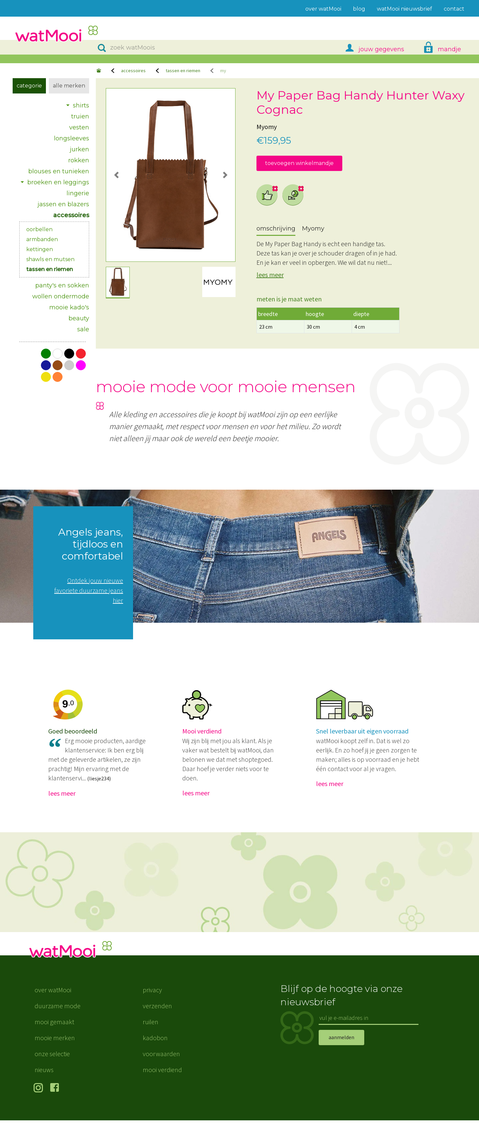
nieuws (44, 1075)
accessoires (133, 71)
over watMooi (53, 995)
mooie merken (55, 1043)
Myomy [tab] (313, 228)
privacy (152, 995)
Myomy (266, 126)
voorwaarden (161, 1059)
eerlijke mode (267, 195)
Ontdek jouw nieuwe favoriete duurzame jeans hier (88, 590)
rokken (78, 160)
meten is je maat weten (289, 299)
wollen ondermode (60, 296)
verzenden (157, 1011)
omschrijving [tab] (275, 228)
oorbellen (39, 229)
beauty (79, 318)
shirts (81, 105)
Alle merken (69, 85)
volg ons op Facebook (56, 1094)
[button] (116, 175)
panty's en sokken (62, 285)
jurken (79, 149)
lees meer (270, 274)
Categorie (29, 85)
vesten (79, 127)
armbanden (42, 239)
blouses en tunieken (58, 171)
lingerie (78, 193)
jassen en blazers (63, 204)
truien (80, 116)
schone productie (293, 195)
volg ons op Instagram (39, 1094)
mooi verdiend (162, 1075)
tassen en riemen (183, 71)
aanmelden (341, 1043)
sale (83, 329)
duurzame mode (57, 1011)
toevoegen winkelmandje (299, 163)
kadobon (155, 1043)
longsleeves (71, 138)
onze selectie (52, 1059)
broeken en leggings (58, 182)
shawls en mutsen (50, 259)
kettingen (39, 249)
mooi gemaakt (54, 1027)
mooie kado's (69, 307)
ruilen (150, 1027)
